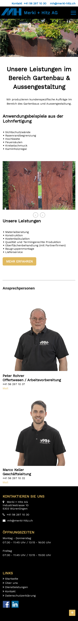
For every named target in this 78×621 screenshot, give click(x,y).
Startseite (11, 578)
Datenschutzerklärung (20, 595)
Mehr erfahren (19, 261)
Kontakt (10, 591)
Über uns (11, 583)
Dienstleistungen (16, 587)
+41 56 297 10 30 (18, 514)
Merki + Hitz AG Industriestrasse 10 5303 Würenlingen (16, 505)
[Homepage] (28, 10)
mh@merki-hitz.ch (20, 520)
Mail (5, 388)
